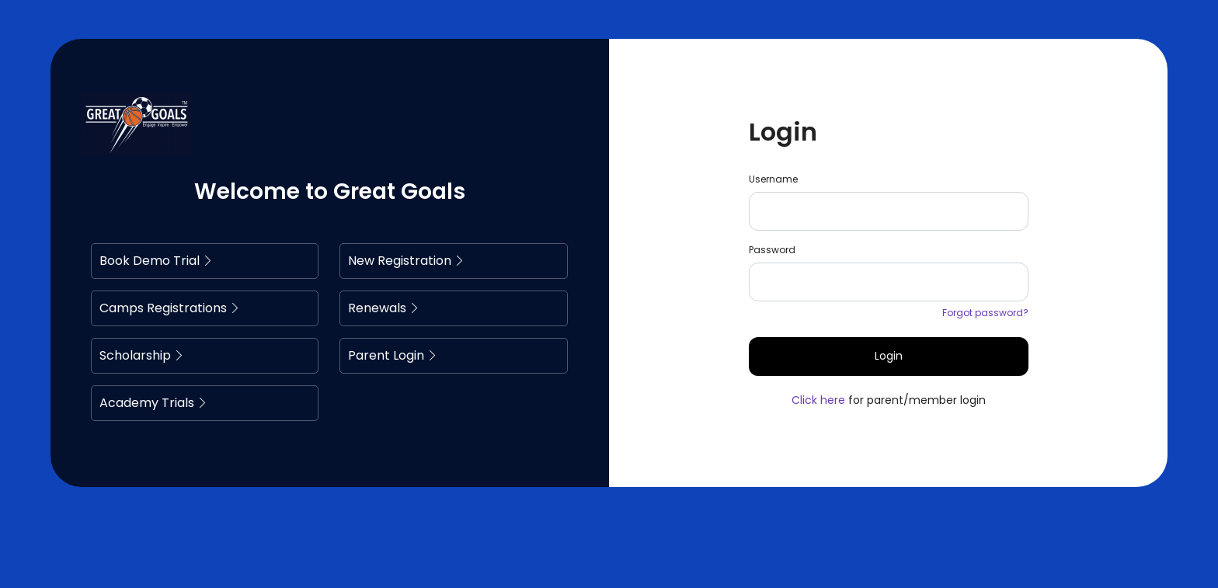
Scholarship (141, 355)
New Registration (406, 261)
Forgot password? (985, 312)
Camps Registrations (169, 308)
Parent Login (392, 355)
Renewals (383, 308)
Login (889, 356)
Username (773, 179)
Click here (818, 400)
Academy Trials (153, 403)
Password (772, 249)
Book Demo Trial (156, 261)
